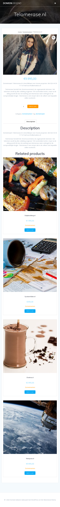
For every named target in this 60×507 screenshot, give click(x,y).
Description (30, 122)
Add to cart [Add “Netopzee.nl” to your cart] (30, 473)
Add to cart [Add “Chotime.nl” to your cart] (30, 392)
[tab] (31, 121)
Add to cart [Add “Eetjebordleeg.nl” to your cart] (30, 230)
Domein (12, 3)
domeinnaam (40, 114)
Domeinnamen (27, 32)
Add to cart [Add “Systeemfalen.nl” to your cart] (30, 311)
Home (20, 32)
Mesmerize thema (50, 500)
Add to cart (32, 106)
